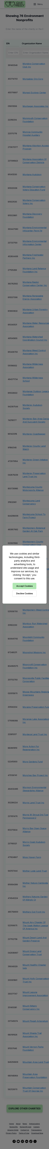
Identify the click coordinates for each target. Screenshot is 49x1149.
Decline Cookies (24, 593)
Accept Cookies (24, 586)
